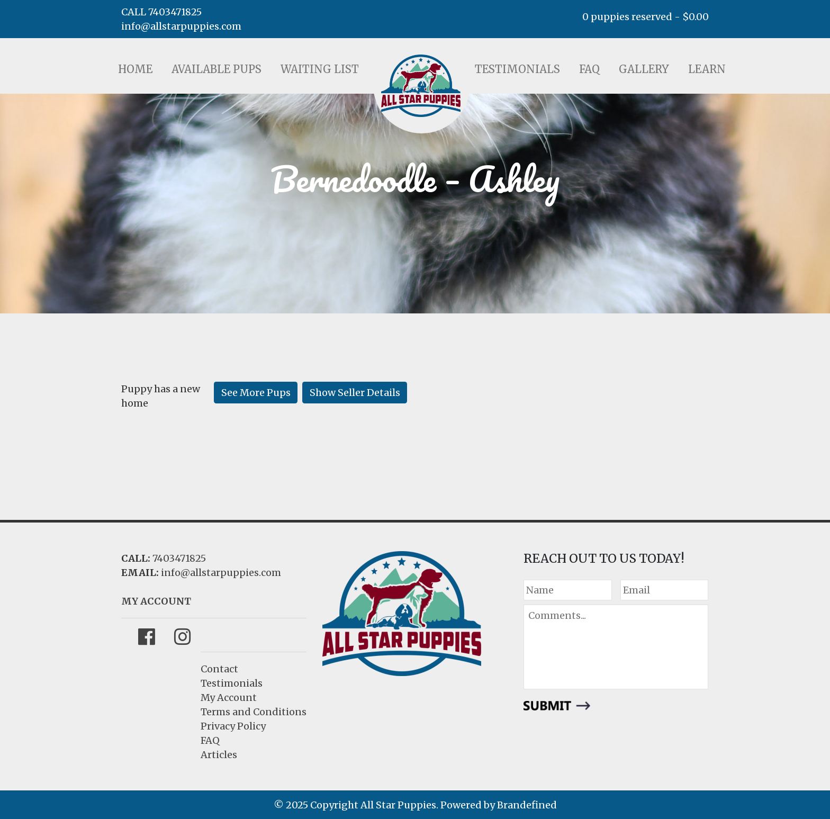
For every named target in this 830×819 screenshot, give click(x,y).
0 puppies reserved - (645, 17)
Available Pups (216, 69)
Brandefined (527, 805)
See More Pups (256, 392)
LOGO (421, 85)
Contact (219, 669)
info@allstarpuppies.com (181, 26)
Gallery (644, 69)
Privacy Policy (233, 726)
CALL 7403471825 (161, 12)
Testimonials (517, 69)
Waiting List (320, 69)
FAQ (589, 69)
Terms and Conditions (253, 712)
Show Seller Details (355, 392)
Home (135, 69)
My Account (229, 697)
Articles (219, 755)
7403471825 (179, 558)
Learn (707, 69)
